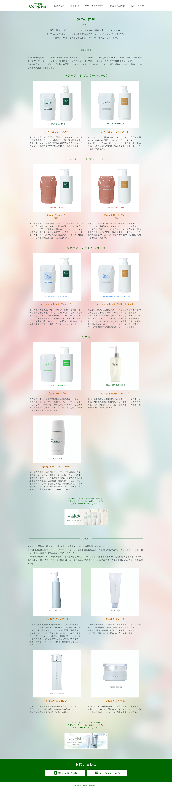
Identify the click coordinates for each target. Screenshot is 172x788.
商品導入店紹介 (117, 6)
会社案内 (74, 6)
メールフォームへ (107, 773)
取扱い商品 (59, 6)
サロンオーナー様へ (94, 6)
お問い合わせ (137, 6)
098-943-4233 (65, 773)
